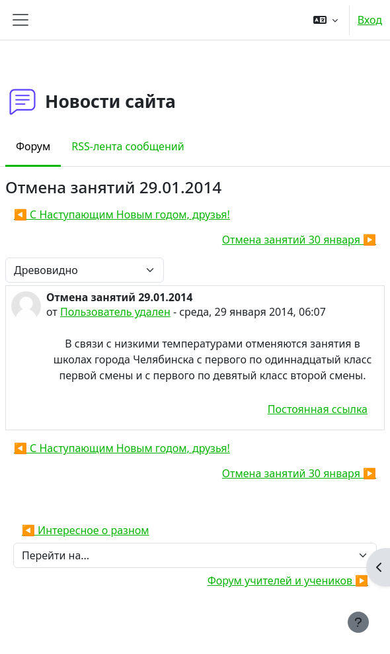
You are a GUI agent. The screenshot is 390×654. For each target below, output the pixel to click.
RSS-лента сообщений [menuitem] (127, 146)
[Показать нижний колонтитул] (358, 622)
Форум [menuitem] (33, 146)
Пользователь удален (115, 311)
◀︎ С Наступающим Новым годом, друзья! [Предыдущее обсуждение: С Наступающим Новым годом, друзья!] (122, 214)
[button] (325, 20)
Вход (370, 20)
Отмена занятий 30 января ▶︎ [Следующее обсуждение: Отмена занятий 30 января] (299, 239)
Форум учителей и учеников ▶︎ (288, 580)
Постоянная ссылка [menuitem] (318, 409)
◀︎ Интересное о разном (85, 530)
